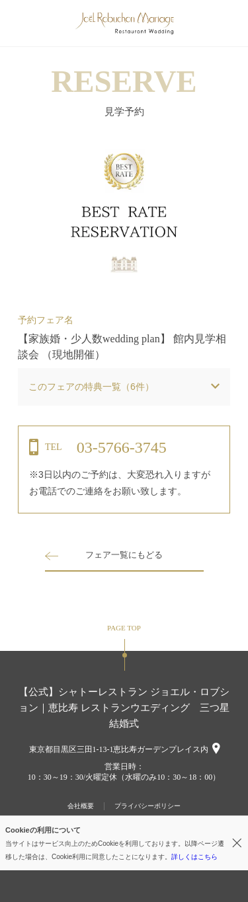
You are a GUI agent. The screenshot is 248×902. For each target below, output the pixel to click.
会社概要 (80, 805)
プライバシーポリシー (147, 805)
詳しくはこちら (194, 856)
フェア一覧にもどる (124, 555)
